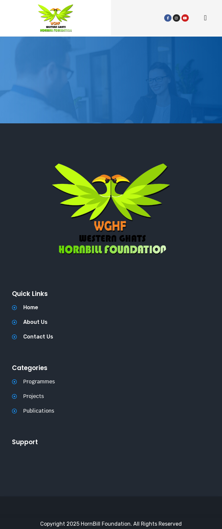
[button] (205, 18)
